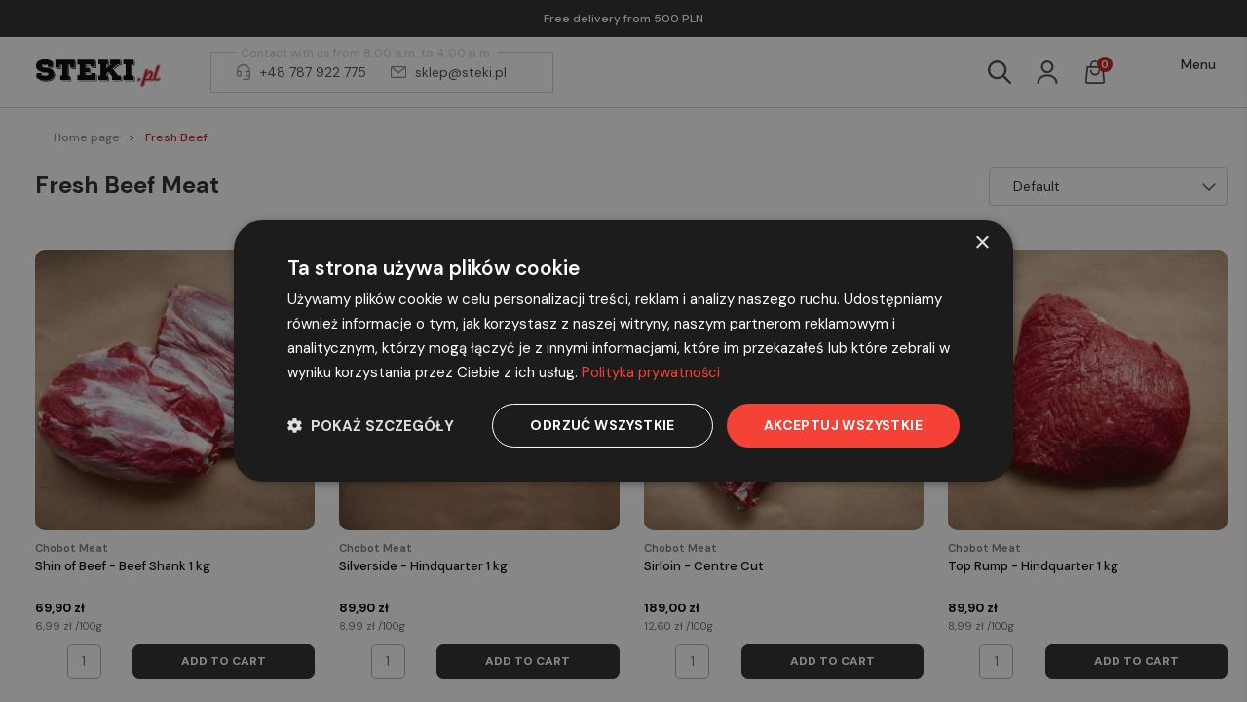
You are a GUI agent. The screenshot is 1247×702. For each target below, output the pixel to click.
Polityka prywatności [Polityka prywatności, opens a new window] (651, 372)
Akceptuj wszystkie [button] (843, 425)
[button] (370, 425)
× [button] (981, 243)
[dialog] (623, 351)
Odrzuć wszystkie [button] (602, 425)
